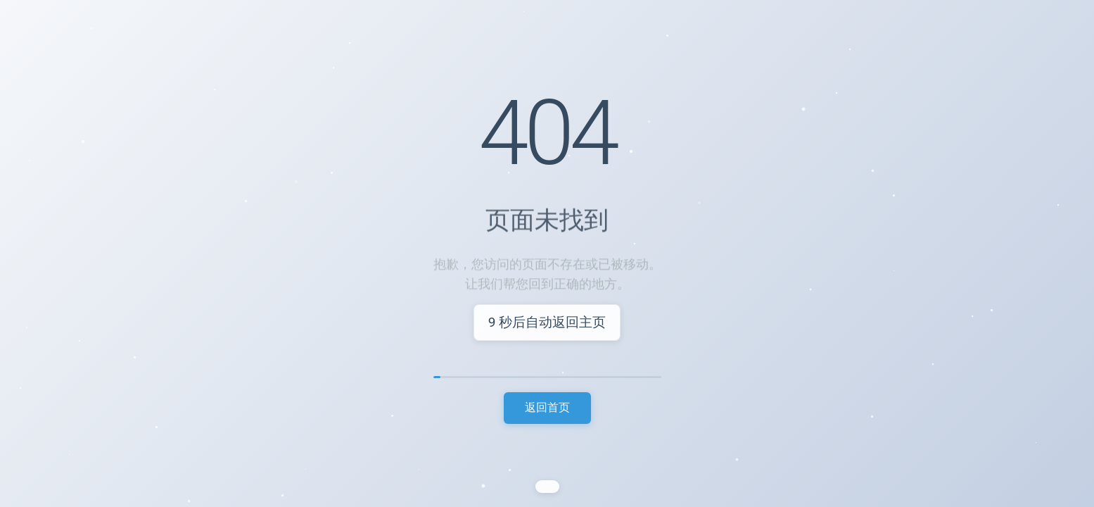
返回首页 (547, 407)
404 (547, 134)
